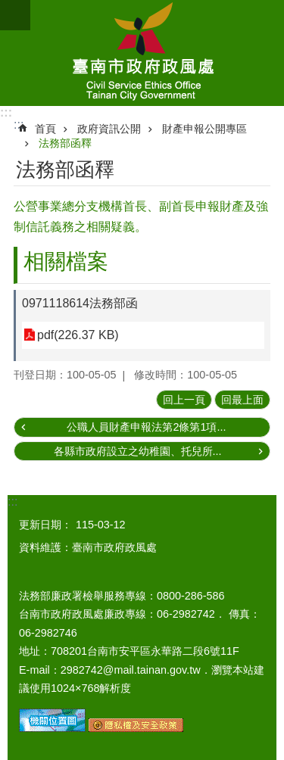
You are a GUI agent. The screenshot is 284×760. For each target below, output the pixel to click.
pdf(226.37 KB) (78, 335)
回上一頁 (184, 400)
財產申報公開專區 (204, 129)
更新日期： (45, 525)
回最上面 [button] (242, 400)
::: (6, 112)
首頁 (45, 129)
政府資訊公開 (109, 129)
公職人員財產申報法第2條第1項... (146, 427)
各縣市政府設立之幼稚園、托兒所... (138, 451)
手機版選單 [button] (15, 15)
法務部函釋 (65, 143)
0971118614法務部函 (80, 303)
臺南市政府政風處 (142, 53)
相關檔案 (65, 261)
